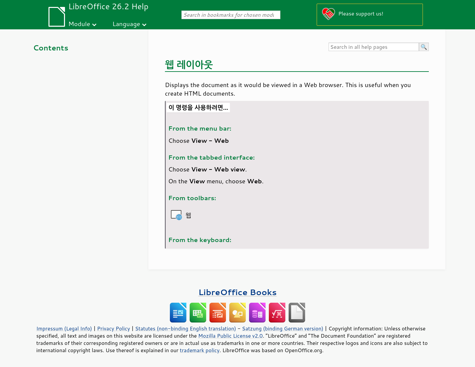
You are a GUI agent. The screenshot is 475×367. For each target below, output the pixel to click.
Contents (50, 48)
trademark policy (199, 350)
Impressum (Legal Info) (64, 328)
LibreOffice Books (237, 292)
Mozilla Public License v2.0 (230, 335)
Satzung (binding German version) (283, 328)
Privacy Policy (113, 328)
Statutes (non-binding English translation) (185, 328)
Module (79, 23)
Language (126, 23)
